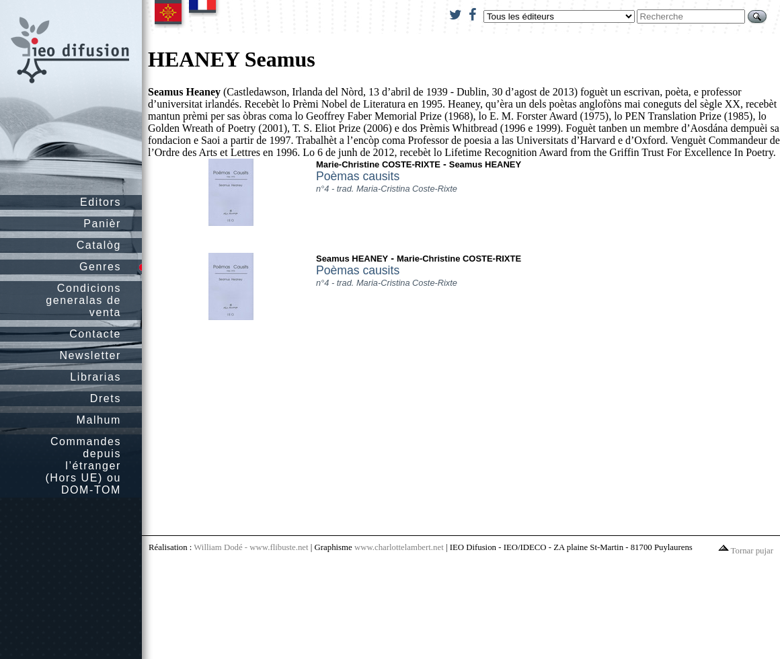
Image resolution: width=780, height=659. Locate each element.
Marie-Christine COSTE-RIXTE (378, 164)
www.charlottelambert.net (399, 547)
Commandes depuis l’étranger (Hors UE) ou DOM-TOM (83, 466)
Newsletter (90, 355)
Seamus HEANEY (485, 164)
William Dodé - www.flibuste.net (251, 547)
